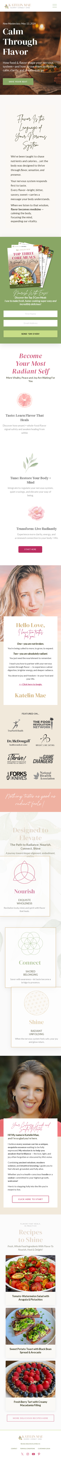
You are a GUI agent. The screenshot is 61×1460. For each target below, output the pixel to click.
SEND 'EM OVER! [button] (30, 334)
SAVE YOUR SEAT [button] (18, 81)
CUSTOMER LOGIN (44, 1448)
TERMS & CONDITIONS (27, 1448)
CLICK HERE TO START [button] (30, 1199)
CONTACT (14, 1448)
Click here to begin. (32, 684)
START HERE (30, 549)
